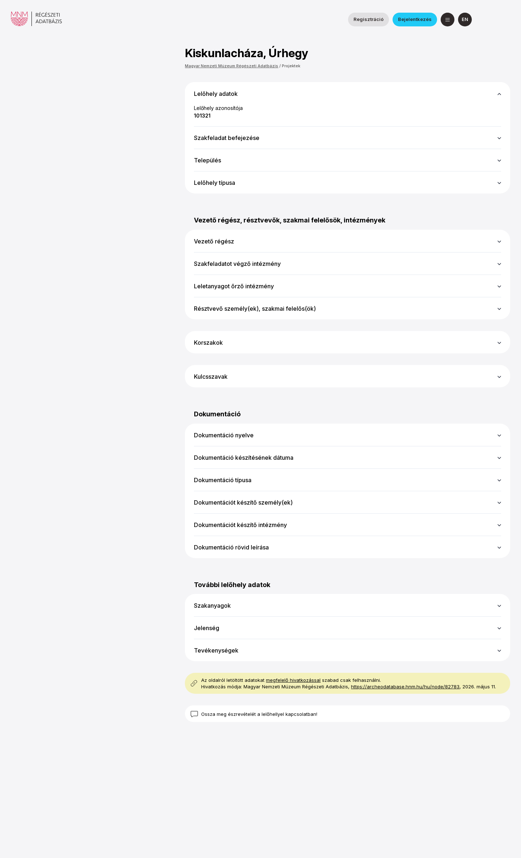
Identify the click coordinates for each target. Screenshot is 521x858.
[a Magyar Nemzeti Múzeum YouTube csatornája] (503, 19)
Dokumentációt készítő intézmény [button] (240, 524)
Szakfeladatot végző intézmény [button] (237, 263)
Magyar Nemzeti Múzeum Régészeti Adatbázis (231, 65)
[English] (465, 19)
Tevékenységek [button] (216, 650)
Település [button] (207, 160)
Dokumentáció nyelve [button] (224, 435)
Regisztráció (368, 19)
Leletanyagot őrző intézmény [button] (234, 286)
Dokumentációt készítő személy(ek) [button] (243, 502)
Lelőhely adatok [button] (216, 93)
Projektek (291, 65)
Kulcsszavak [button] (211, 376)
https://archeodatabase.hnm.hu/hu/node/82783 (405, 686)
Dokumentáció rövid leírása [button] (231, 547)
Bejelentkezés (415, 19)
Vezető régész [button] (214, 241)
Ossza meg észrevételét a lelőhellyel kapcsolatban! (259, 714)
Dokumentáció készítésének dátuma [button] (243, 457)
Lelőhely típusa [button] (214, 182)
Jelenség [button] (206, 628)
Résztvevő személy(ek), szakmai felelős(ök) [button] (255, 308)
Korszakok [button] (208, 342)
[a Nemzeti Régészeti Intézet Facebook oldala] (486, 19)
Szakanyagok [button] (212, 605)
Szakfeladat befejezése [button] (226, 137)
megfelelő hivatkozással (293, 680)
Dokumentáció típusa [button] (222, 480)
